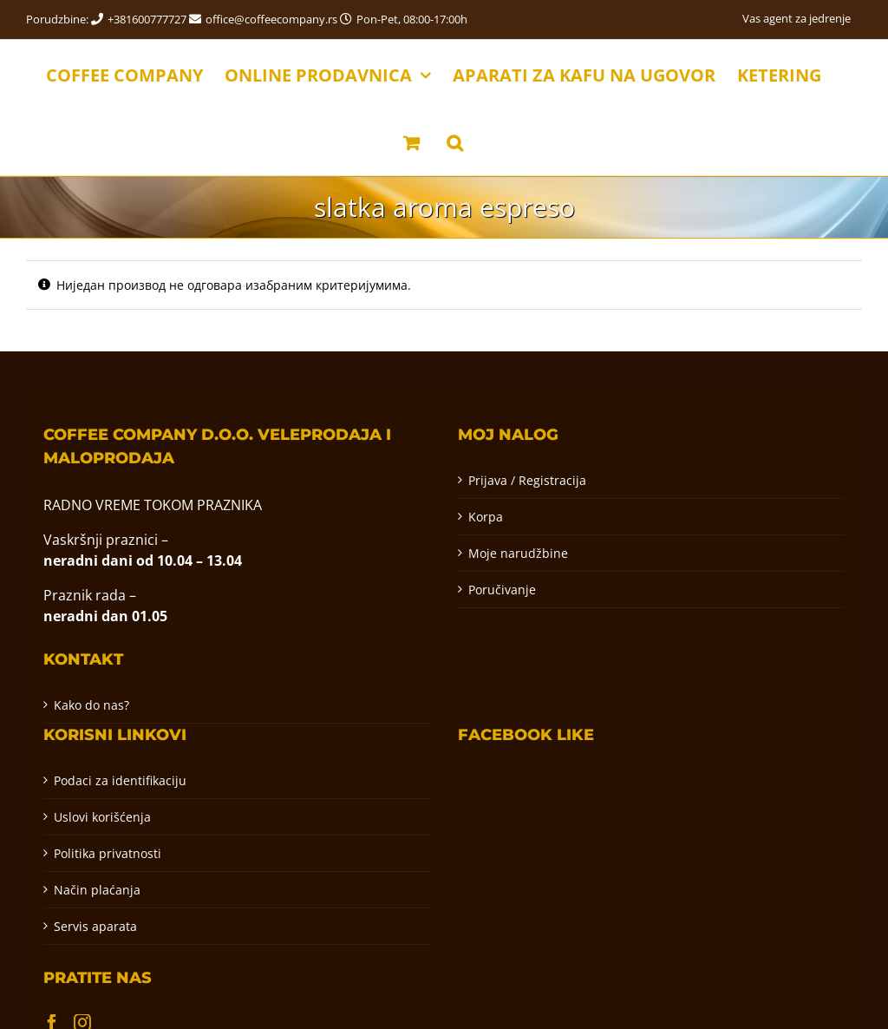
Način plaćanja (97, 890)
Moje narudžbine (518, 553)
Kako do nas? (91, 705)
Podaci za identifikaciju (120, 780)
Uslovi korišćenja (102, 817)
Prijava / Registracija (527, 480)
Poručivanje (502, 589)
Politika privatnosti (107, 853)
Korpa (485, 516)
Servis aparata (95, 926)
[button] (455, 141)
